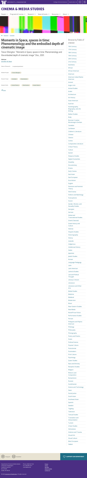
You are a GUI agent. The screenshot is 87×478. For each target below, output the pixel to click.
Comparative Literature (75, 144)
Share (4, 90)
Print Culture (72, 354)
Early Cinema (72, 171)
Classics (70, 138)
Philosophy (71, 330)
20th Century (72, 59)
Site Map (47, 467)
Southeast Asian (73, 399)
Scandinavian (72, 384)
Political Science (73, 342)
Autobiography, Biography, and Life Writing (74, 109)
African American (73, 71)
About (65, 14)
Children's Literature (74, 131)
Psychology (71, 357)
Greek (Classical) (73, 220)
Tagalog (71, 409)
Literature (71, 283)
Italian (70, 250)
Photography (72, 333)
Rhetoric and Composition (72, 374)
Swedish (70, 405)
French (70, 201)
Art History (71, 97)
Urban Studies (72, 426)
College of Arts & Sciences (60, 2)
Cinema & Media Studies (22, 9)
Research (31, 14)
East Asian (71, 174)
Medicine (71, 294)
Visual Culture (36, 85)
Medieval (71, 297)
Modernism (72, 300)
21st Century (72, 62)
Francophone (72, 198)
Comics (70, 141)
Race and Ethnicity (74, 364)
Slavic (70, 390)
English (70, 183)
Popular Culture (73, 345)
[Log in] (80, 2)
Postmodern (72, 351)
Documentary (72, 165)
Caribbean (71, 128)
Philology (71, 327)
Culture (70, 150)
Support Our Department (73, 457)
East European (73, 177)
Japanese (71, 253)
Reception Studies (74, 367)
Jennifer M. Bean (6, 61)
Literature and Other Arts (74, 287)
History (70, 238)
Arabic (70, 91)
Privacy (46, 464)
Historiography (73, 235)
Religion (70, 370)
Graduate (12, 35)
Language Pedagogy (74, 262)
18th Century (72, 52)
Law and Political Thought (73, 276)
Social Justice (72, 393)
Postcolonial (72, 348)
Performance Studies (75, 316)
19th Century (72, 56)
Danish (70, 153)
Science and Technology (76, 387)
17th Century (72, 49)
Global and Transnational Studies (75, 216)
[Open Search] (84, 2)
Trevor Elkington (16, 72)
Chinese (70, 134)
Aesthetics (71, 65)
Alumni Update (48, 469)
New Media (71, 309)
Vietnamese (72, 429)
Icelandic (71, 241)
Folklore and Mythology (75, 195)
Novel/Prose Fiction (74, 312)
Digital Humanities (74, 159)
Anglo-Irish (71, 85)
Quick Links (72, 2)
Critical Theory (15, 85)
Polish (70, 339)
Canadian (71, 125)
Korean (70, 259)
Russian (70, 381)
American (71, 74)
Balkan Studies (73, 114)
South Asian (72, 396)
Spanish (70, 402)
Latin (69, 265)
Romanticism (72, 378)
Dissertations (24, 79)
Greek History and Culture (74, 225)
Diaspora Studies (73, 156)
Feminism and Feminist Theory (75, 188)
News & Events (43, 14)
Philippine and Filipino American (75, 323)
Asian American (73, 101)
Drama (70, 168)
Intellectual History (74, 247)
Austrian (71, 104)
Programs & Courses (17, 14)
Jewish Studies (72, 256)
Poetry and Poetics (74, 336)
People (3, 14)
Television (71, 412)
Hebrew (70, 229)
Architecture (72, 94)
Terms (46, 465)
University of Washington (11, 474)
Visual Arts (71, 435)
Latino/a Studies (73, 271)
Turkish (70, 423)
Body (69, 117)
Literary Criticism (73, 280)
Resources (55, 14)
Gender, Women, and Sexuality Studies (75, 205)
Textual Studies (73, 415)
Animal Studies (73, 88)
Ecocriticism (72, 180)
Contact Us (47, 470)
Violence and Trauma (75, 432)
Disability (71, 162)
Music (70, 303)
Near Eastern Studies (75, 306)
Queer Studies (72, 360)
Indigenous (71, 244)
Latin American (73, 268)
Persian (70, 319)
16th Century (72, 46)
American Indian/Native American (75, 78)
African (70, 68)
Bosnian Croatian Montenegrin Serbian (75, 121)
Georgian (71, 209)
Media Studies (72, 291)
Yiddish (70, 444)
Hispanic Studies (73, 232)
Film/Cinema (26, 85)
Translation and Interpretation (73, 419)
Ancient (70, 82)
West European (73, 441)
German (70, 212)
